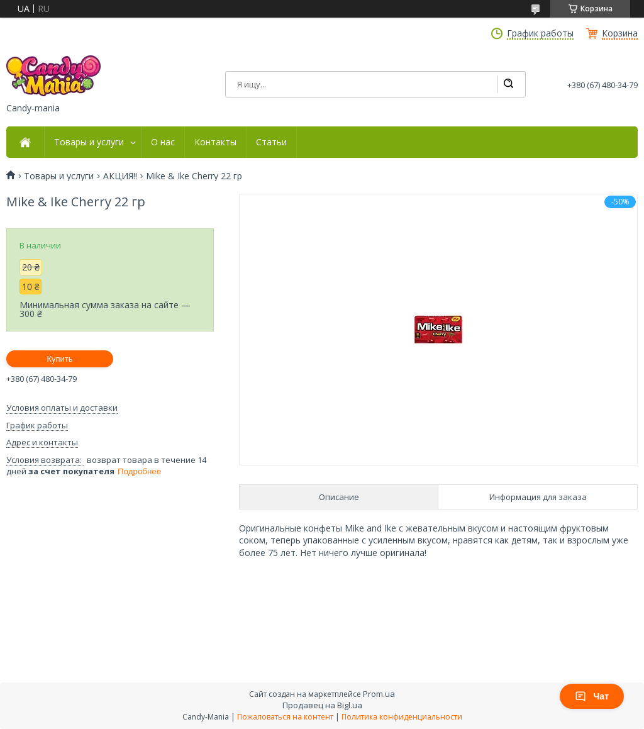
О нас (163, 142)
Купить (59, 359)
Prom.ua (379, 693)
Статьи (271, 142)
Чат (592, 696)
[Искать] (508, 84)
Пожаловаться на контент (285, 716)
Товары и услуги (89, 142)
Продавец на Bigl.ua (322, 705)
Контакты (215, 142)
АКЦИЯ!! (120, 176)
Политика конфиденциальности (401, 716)
